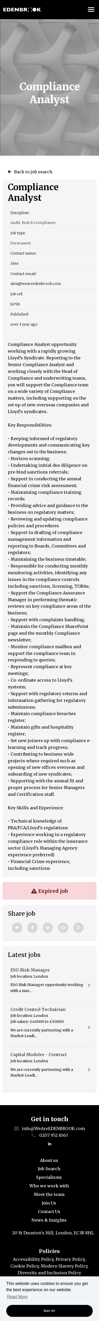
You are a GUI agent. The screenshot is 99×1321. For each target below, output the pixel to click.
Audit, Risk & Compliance (33, 222)
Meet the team (49, 1194)
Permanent (20, 243)
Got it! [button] (49, 1311)
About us (49, 1160)
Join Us (49, 1203)
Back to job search (33, 171)
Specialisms (49, 1177)
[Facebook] (32, 927)
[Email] (63, 927)
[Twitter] (17, 927)
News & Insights (49, 1220)
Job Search (49, 1168)
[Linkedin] (48, 927)
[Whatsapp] (78, 927)
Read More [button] (17, 1297)
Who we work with (49, 1185)
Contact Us (49, 1211)
